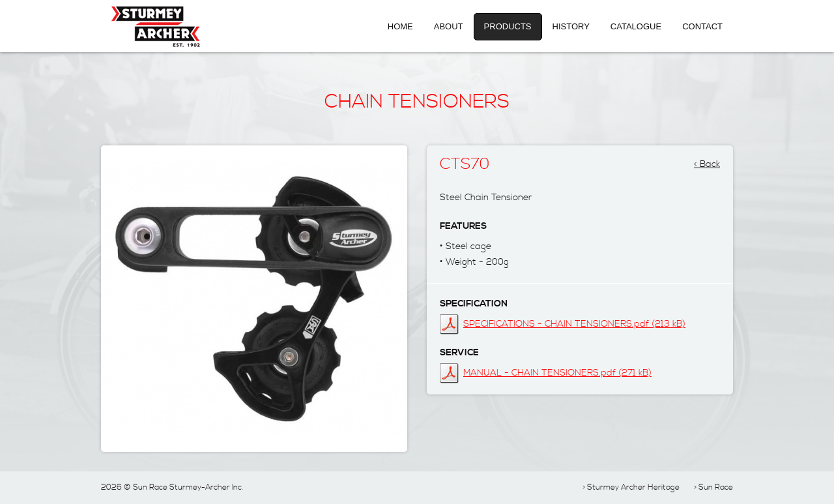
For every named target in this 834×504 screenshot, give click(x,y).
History (571, 26)
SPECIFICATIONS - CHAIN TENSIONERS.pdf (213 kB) (574, 324)
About (448, 26)
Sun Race (715, 487)
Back (710, 160)
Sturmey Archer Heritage (633, 487)
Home (400, 26)
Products (508, 26)
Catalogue (636, 26)
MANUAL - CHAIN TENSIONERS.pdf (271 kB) (557, 373)
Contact (702, 26)
